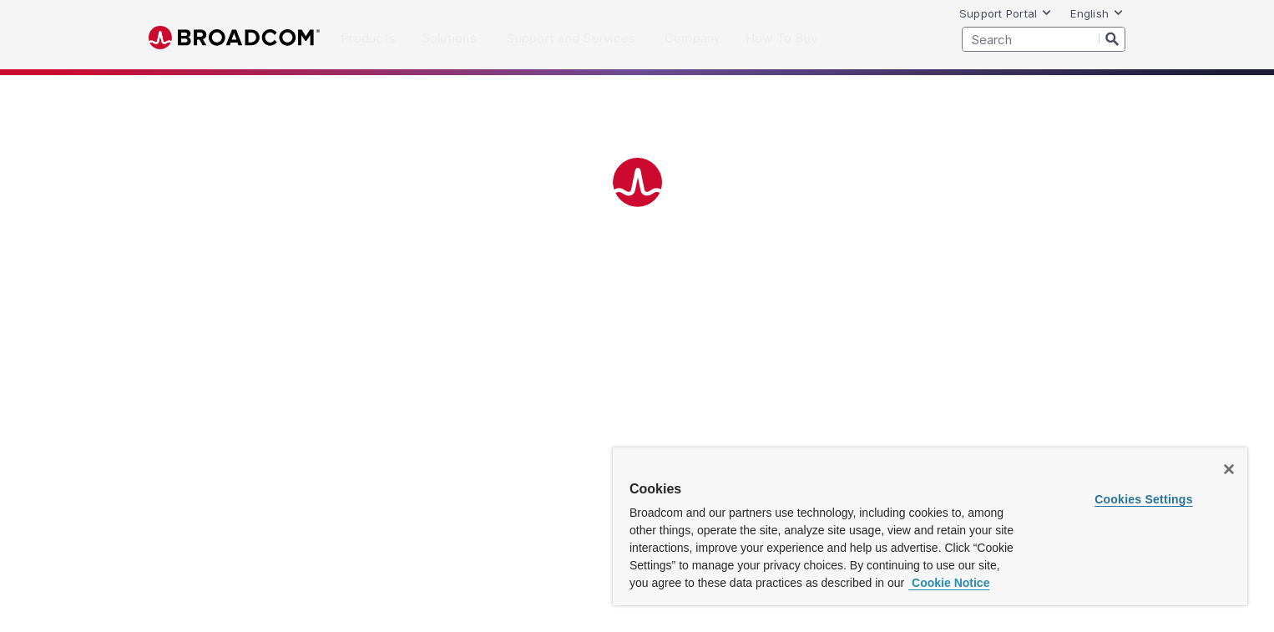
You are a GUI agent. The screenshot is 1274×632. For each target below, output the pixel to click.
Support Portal (1006, 13)
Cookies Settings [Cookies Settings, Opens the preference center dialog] (1144, 499)
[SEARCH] (1044, 39)
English (1097, 13)
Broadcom (234, 38)
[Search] (1112, 38)
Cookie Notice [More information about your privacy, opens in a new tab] (948, 582)
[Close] (1229, 469)
